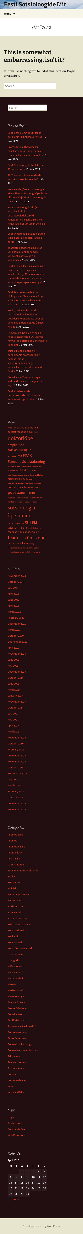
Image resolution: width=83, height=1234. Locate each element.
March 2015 (14, 785)
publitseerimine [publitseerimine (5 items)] (21, 492)
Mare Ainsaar (15, 972)
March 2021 (14, 629)
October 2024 (16, 581)
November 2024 (17, 575)
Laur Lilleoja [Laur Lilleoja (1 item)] (29, 475)
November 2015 (17, 761)
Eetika (11, 876)
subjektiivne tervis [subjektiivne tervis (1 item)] (16, 523)
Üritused (13, 1074)
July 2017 (13, 713)
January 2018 (15, 695)
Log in (11, 1117)
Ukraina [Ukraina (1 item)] (23, 552)
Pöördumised (15, 1014)
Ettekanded (14, 882)
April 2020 (13, 647)
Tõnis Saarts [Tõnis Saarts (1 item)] (34, 548)
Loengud (13, 960)
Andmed (12, 840)
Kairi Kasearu (15, 906)
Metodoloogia (16, 996)
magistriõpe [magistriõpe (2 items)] (15, 478)
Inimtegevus (15, 900)
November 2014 (17, 809)
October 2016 (16, 743)
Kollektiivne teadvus (19, 924)
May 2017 (13, 719)
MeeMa (12, 984)
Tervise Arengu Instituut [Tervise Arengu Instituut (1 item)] (18, 548)
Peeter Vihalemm (17, 1008)
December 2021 (17, 623)
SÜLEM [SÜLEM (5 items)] (31, 522)
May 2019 (13, 665)
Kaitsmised (14, 912)
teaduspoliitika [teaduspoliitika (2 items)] (16, 543)
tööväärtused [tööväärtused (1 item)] (13, 552)
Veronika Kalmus (17, 1092)
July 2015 (13, 779)
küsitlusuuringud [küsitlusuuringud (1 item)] (15, 475)
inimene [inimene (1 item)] (11, 470)
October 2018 (16, 677)
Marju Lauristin (16, 978)
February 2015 (16, 791)
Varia (10, 1086)
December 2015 (17, 755)
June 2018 (13, 683)
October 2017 (16, 707)
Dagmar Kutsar (16, 864)
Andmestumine (16, 846)
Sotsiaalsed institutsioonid (23, 1050)
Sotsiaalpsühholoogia (20, 1044)
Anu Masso (14, 858)
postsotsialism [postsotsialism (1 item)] (34, 487)
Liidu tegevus (15, 954)
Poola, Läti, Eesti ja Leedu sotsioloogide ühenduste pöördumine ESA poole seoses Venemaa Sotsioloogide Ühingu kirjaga (26, 318)
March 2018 (14, 689)
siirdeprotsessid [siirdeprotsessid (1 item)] (15, 502)
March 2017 (14, 731)
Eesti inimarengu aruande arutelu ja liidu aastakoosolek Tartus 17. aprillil (27, 238)
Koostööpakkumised (20, 948)
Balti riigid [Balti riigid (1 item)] (33, 432)
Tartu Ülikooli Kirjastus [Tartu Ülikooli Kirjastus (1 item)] (31, 528)
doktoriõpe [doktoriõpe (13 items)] (20, 438)
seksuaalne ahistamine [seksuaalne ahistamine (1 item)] (18, 497)
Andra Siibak (15, 852)
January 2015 (15, 797)
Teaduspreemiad (17, 1062)
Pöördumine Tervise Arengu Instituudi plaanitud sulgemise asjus (25, 381)
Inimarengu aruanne (19, 894)
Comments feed (17, 1129)
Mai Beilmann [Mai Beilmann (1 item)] (28, 479)
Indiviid (12, 888)
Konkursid (13, 936)
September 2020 (17, 641)
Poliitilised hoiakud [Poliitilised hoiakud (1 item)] (33, 483)
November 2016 (17, 737)
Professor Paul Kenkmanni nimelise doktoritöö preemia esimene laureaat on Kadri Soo (25, 151)
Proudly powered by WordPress (41, 1226)
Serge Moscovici (17, 1032)
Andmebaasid (16, 834)
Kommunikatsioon (18, 930)
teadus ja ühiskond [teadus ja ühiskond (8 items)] (27, 538)
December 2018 (17, 671)
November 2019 (17, 653)
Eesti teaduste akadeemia (23, 870)
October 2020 (16, 635)
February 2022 (16, 617)
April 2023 (13, 593)
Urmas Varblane (17, 1080)
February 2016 (16, 749)
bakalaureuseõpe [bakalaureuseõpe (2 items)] (18, 431)
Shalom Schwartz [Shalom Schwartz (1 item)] (36, 497)
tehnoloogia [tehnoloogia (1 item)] (30, 543)
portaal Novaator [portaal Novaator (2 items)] (18, 487)
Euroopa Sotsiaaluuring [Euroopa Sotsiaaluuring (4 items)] (26, 461)
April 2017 (13, 725)
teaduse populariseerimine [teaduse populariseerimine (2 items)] (23, 532)
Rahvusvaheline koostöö (22, 1026)
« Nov (16, 1199)
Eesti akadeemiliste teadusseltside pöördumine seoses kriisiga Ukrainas (24, 395)
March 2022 (14, 611)
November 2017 (17, 701)
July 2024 (13, 587)
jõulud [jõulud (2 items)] (22, 470)
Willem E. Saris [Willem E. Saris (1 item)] (33, 552)
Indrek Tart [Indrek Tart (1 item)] (37, 466)
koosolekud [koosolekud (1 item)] (31, 470)
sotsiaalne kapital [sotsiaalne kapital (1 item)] (30, 502)
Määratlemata (16, 966)
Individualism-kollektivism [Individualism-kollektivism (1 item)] (19, 466)
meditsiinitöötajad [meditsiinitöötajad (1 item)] (16, 483)
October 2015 (16, 767)
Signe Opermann (17, 1038)
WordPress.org (16, 1135)
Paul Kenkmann (16, 1002)
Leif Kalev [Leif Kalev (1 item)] (39, 475)
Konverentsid (15, 942)
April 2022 (13, 605)
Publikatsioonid (16, 1020)
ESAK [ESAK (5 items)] (27, 455)
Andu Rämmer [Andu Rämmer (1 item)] (14, 428)
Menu (7, 13)
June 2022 (13, 599)
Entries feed (15, 1123)
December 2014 (17, 803)
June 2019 (13, 659)
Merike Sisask (16, 990)
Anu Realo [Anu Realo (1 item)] (25, 428)
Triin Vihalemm (16, 1068)
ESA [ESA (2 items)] (20, 456)
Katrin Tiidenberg (18, 918)
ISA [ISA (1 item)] (16, 470)
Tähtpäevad (14, 1056)
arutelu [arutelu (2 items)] (34, 427)
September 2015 (17, 773)
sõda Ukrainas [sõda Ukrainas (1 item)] (14, 528)
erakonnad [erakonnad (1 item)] (12, 456)
